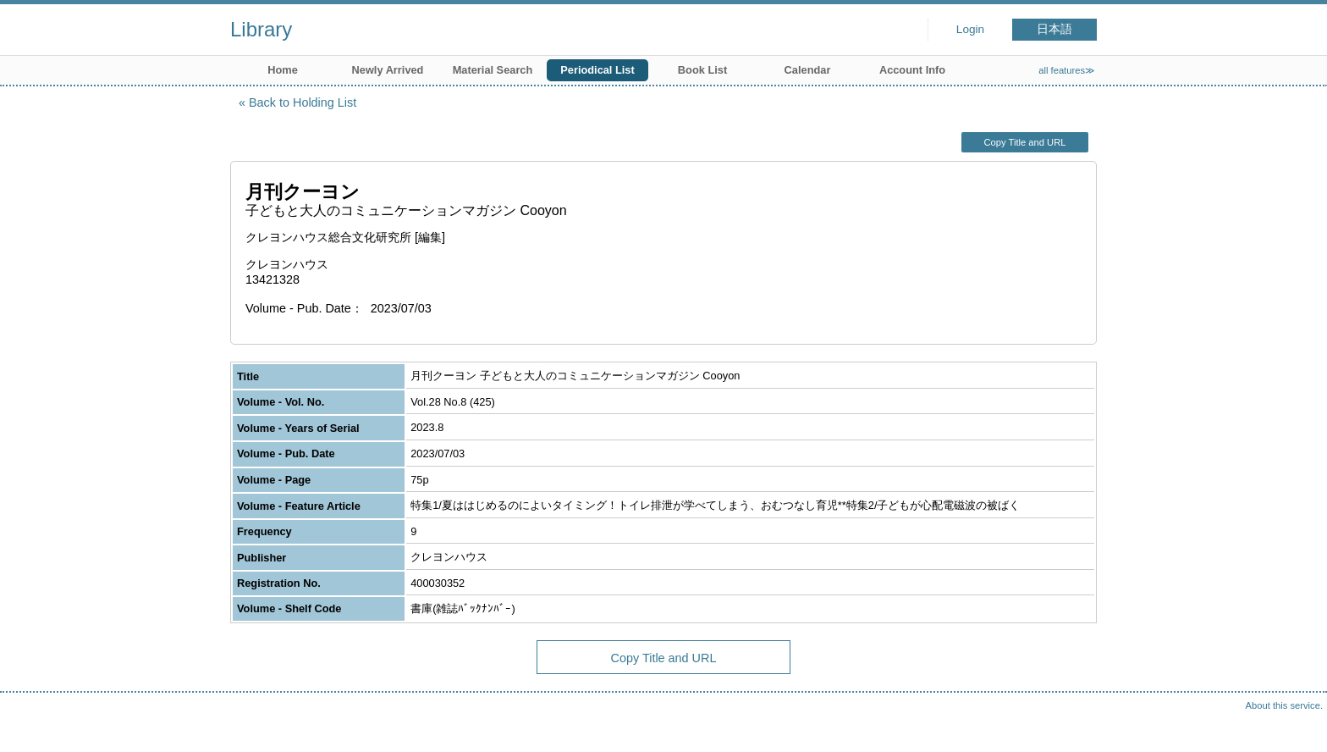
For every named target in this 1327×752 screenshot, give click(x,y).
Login (970, 29)
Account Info (912, 70)
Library (261, 29)
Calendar (808, 70)
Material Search (493, 70)
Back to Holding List (302, 102)
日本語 (1054, 29)
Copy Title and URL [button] (1024, 142)
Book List (702, 70)
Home (282, 70)
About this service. (1284, 705)
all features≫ (1066, 70)
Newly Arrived (388, 70)
